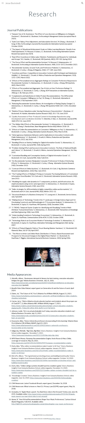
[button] (2, 3)
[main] (42, 13)
